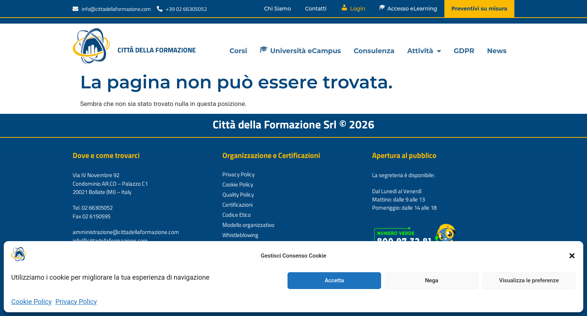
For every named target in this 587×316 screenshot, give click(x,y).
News (497, 51)
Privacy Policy (76, 302)
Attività (424, 51)
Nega (431, 280)
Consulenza (374, 51)
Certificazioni (237, 204)
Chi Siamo (277, 8)
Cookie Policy (31, 302)
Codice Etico (236, 214)
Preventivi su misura (479, 8)
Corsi (238, 51)
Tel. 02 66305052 (93, 207)
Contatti (315, 8)
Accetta (334, 280)
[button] (572, 255)
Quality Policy (238, 194)
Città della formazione (157, 50)
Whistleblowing (240, 235)
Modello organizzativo (248, 225)
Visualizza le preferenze (529, 280)
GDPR (464, 51)
